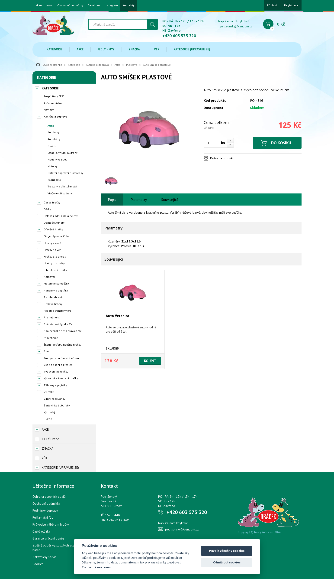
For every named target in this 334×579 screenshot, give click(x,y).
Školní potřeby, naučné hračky (62, 344)
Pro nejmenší (52, 317)
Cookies (37, 564)
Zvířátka (49, 392)
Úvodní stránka (49, 64)
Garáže (52, 146)
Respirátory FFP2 (54, 96)
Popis (112, 199)
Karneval (49, 276)
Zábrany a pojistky (55, 385)
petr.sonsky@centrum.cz (236, 26)
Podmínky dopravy (45, 510)
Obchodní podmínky (70, 5)
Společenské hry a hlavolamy (62, 331)
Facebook (94, 5)
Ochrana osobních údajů (49, 496)
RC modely (54, 179)
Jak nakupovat (44, 5)
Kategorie (54, 49)
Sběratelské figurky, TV (58, 324)
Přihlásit (272, 5)
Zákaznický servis (44, 557)
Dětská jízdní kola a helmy (61, 216)
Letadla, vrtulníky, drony (62, 152)
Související (169, 199)
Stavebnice (51, 338)
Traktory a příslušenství (62, 186)
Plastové (131, 64)
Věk (156, 49)
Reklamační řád (42, 517)
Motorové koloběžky (56, 283)
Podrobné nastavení (97, 567)
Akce (80, 49)
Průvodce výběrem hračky (50, 524)
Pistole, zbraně (53, 297)
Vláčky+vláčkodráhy (60, 193)
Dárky (47, 209)
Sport (47, 351)
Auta (117, 64)
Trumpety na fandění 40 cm (61, 358)
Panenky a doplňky (56, 290)
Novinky (49, 109)
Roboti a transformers (57, 310)
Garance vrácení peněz (48, 538)
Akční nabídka (53, 103)
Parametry (139, 199)
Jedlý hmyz (106, 49)
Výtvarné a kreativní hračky (61, 378)
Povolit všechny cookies (226, 551)
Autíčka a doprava (97, 64)
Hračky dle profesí (55, 256)
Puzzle (48, 419)
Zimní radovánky (54, 398)
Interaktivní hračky (55, 270)
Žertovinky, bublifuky (57, 405)
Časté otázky (41, 531)
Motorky (53, 166)
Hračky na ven (52, 250)
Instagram (111, 5)
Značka (134, 49)
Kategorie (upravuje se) (191, 49)
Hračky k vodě (52, 243)
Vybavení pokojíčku (56, 371)
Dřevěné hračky (53, 229)
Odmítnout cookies (227, 562)
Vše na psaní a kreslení (59, 364)
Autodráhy (54, 139)
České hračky (52, 202)
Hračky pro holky (54, 263)
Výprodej (49, 412)
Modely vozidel (57, 159)
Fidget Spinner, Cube (57, 236)
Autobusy (53, 132)
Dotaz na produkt (221, 158)
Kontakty (128, 5)
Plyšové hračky (53, 304)
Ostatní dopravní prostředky (65, 173)
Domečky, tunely (54, 222)
